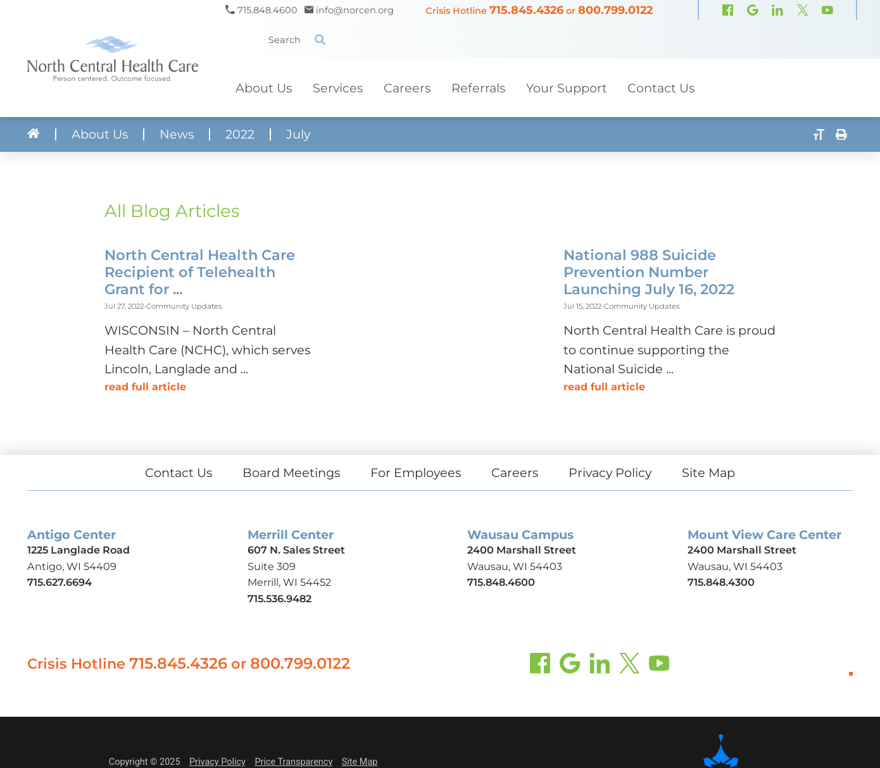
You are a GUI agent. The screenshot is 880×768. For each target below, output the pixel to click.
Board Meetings (291, 472)
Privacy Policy (610, 472)
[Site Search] (320, 39)
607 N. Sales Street (296, 549)
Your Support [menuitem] (566, 88)
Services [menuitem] (338, 88)
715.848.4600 (501, 582)
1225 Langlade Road (78, 549)
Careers (514, 472)
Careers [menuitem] (407, 88)
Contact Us (178, 472)
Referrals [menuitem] (478, 88)
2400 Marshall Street (521, 549)
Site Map (708, 472)
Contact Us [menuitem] (661, 88)
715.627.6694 (59, 582)
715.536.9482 (279, 598)
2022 (240, 134)
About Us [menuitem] (264, 88)
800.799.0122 (615, 9)
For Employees (415, 472)
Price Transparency (293, 762)
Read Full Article (145, 386)
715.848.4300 (721, 582)
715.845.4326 (526, 9)
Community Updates (184, 306)
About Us (100, 134)
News (177, 134)
